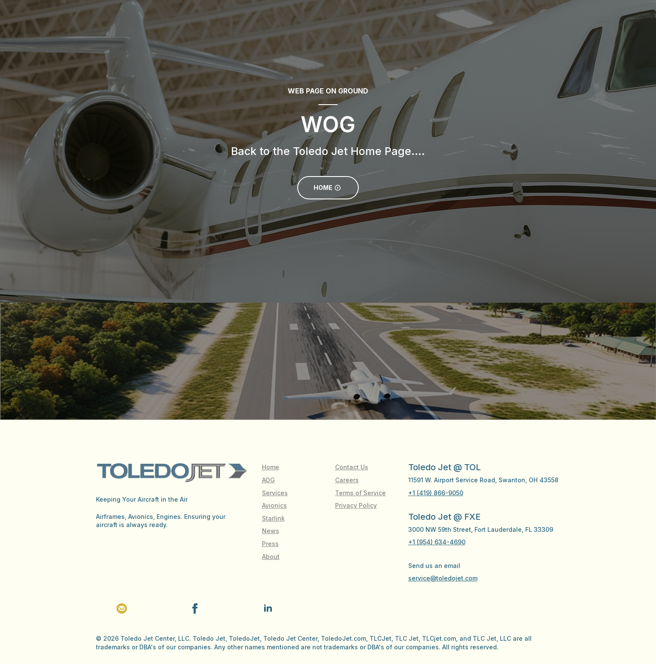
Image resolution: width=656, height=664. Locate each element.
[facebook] (195, 608)
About (271, 556)
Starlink (273, 518)
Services (275, 492)
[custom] (122, 608)
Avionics (274, 505)
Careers (347, 480)
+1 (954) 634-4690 (436, 542)
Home (270, 467)
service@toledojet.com (442, 578)
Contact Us (351, 467)
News (270, 530)
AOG (268, 480)
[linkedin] (268, 608)
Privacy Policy (356, 505)
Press (270, 543)
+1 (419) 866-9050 (435, 492)
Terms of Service (360, 492)
